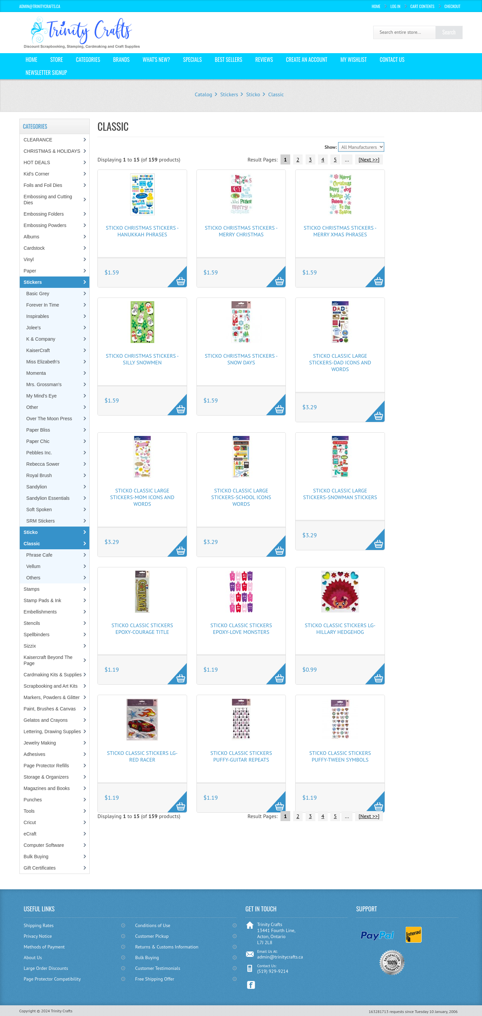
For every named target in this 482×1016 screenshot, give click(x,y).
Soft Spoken (39, 509)
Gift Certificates (40, 868)
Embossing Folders (44, 214)
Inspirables (37, 316)
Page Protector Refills (46, 765)
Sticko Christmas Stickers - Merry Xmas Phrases (340, 231)
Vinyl (29, 259)
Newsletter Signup (46, 73)
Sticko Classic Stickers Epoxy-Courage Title (142, 628)
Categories (88, 59)
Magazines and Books (47, 788)
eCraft (30, 833)
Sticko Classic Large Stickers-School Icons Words (241, 497)
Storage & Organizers (46, 777)
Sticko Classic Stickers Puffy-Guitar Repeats (241, 756)
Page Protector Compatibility (52, 979)
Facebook (251, 985)
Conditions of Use (152, 925)
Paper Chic (38, 441)
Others (33, 577)
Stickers (229, 94)
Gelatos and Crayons (46, 720)
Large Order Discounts (46, 968)
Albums (31, 236)
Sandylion (36, 486)
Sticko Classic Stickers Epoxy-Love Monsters (241, 628)
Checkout (453, 6)
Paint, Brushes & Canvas (50, 708)
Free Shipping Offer (154, 979)
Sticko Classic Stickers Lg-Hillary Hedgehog (340, 628)
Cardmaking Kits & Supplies (53, 674)
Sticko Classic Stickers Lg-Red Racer (142, 756)
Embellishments (40, 611)
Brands (121, 59)
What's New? (156, 59)
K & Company (40, 339)
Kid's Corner (37, 174)
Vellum (33, 566)
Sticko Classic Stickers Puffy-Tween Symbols (340, 756)
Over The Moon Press (49, 418)
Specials (192, 59)
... (347, 159)
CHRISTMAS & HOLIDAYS (52, 151)
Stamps (31, 589)
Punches (33, 799)
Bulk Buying (36, 856)
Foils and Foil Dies (43, 185)
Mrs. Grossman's (44, 384)
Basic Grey (37, 293)
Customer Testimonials (157, 968)
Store (56, 59)
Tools (29, 811)
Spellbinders (37, 634)
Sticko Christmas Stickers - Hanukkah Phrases (142, 231)
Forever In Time (42, 305)
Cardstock (34, 248)
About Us (33, 957)
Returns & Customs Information (166, 947)
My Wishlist (353, 59)
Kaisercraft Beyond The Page (48, 660)
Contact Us (392, 59)
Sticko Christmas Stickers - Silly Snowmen (142, 359)
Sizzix (30, 646)
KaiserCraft (38, 350)
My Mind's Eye (41, 396)
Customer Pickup (152, 936)
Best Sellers (228, 59)
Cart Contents (422, 6)
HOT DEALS (37, 162)
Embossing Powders (45, 225)
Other (32, 407)
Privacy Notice (38, 936)
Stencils (32, 623)
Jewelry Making (40, 743)
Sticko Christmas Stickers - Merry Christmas (241, 231)
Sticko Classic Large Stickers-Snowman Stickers (340, 493)
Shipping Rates (39, 925)
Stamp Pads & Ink (42, 600)
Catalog (203, 94)
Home (376, 6)
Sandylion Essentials (48, 498)
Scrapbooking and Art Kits (51, 686)
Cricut (30, 822)
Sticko (253, 94)
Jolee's (33, 327)
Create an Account (306, 59)
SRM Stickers (40, 521)
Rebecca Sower (43, 464)
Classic (276, 94)
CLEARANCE (38, 139)
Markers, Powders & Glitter (52, 697)
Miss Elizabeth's (43, 361)
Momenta (36, 373)
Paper (30, 270)
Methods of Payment (44, 947)
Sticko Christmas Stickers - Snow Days (241, 359)
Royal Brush (39, 475)
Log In (395, 6)
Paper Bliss (38, 430)
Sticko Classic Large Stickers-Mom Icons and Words (142, 497)
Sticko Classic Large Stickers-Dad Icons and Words (340, 362)
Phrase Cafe (39, 555)
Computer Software (44, 845)
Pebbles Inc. (39, 452)
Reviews (264, 59)
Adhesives (35, 754)
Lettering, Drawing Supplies (52, 731)
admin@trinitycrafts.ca (280, 957)
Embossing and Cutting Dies (48, 199)
